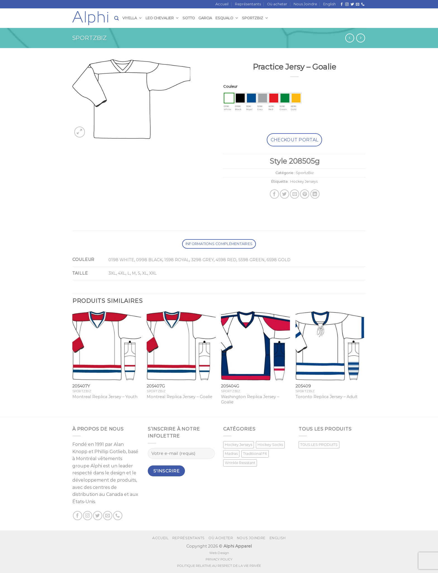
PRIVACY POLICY (219, 559)
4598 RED (226, 259)
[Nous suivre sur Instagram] (347, 4)
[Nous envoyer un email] (357, 4)
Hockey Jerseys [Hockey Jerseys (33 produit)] (238, 445)
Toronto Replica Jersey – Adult (327, 396)
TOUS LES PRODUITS (319, 445)
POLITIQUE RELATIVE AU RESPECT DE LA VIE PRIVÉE (219, 566)
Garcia (205, 18)
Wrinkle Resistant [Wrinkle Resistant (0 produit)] (240, 463)
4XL (121, 273)
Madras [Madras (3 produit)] (231, 453)
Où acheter (277, 4)
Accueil (221, 4)
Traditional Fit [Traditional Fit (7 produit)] (255, 453)
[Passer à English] (329, 4)
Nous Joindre (305, 4)
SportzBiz (255, 18)
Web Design (219, 553)
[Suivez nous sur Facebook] (341, 4)
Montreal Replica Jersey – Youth (104, 396)
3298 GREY (202, 259)
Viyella (132, 18)
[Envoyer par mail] (294, 194)
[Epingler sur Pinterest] (304, 194)
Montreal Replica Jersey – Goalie (179, 396)
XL (144, 273)
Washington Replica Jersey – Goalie (250, 399)
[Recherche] (116, 18)
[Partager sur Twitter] (284, 194)
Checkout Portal (294, 139)
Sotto (188, 18)
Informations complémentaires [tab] (219, 244)
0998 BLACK (149, 259)
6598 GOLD (278, 259)
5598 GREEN (251, 259)
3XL (112, 273)
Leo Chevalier (162, 18)
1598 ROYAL (176, 259)
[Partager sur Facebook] (274, 194)
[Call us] (363, 4)
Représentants (248, 4)
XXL (153, 273)
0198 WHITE (121, 259)
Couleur (230, 86)
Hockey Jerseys (304, 181)
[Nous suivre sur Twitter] (352, 4)
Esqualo (227, 18)
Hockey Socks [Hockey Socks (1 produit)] (270, 445)
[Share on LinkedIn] (315, 194)
